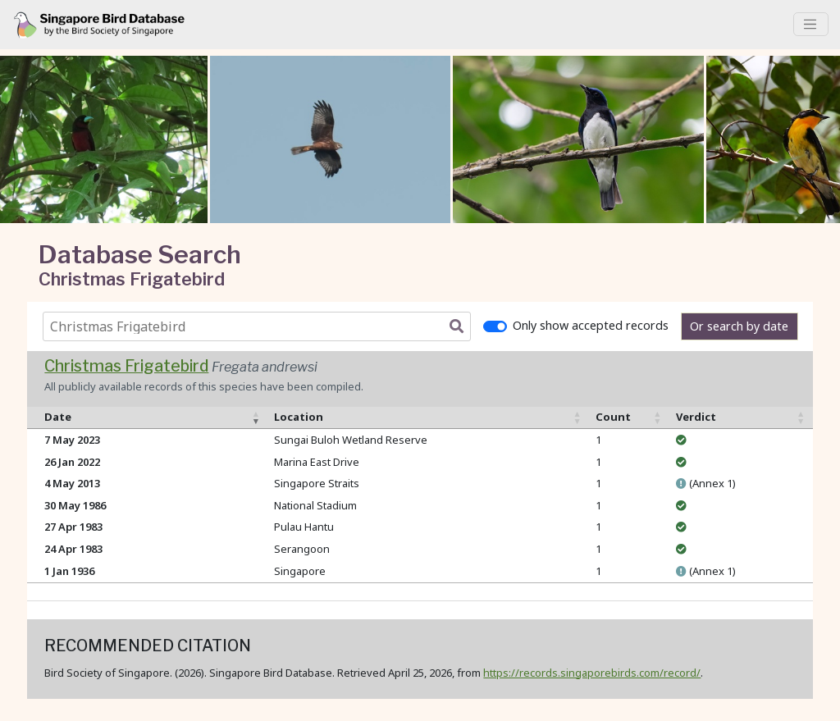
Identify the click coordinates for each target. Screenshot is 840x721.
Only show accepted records (591, 325)
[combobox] (260, 326)
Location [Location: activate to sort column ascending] (298, 416)
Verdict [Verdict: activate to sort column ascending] (696, 416)
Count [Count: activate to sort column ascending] (613, 416)
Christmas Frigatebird (126, 366)
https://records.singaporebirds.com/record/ (592, 672)
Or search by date (739, 326)
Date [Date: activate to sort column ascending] (57, 416)
